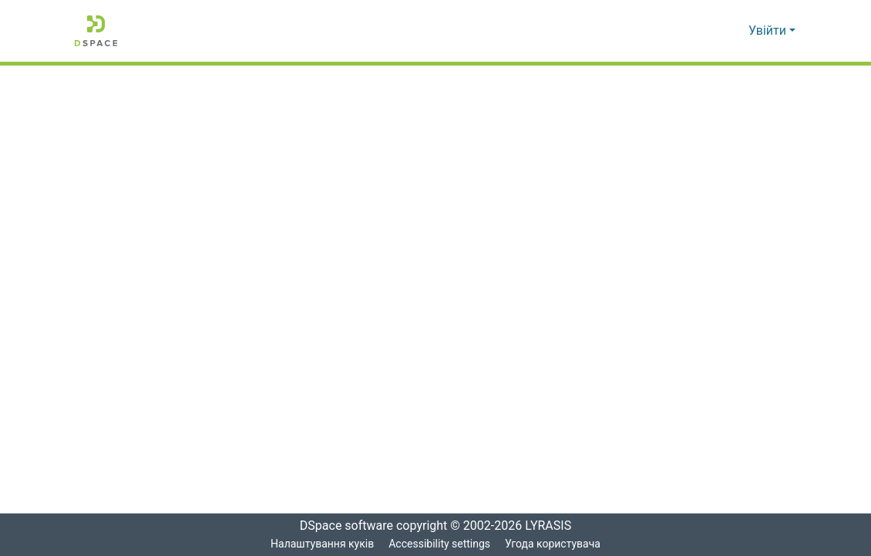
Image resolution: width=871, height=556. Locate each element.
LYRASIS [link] (552, 525)
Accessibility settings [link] (438, 544)
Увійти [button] (768, 30)
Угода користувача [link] (553, 544)
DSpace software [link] (341, 525)
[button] (96, 30)
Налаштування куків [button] (320, 544)
